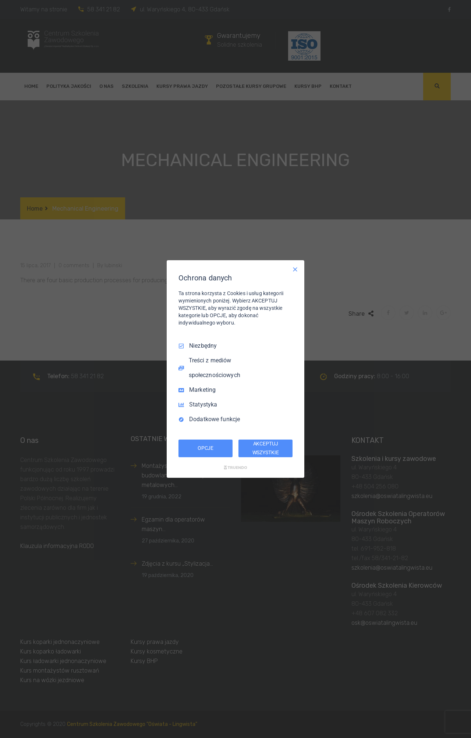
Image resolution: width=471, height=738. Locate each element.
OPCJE (205, 448)
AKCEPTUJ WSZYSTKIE (265, 448)
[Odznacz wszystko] (295, 269)
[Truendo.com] (235, 467)
